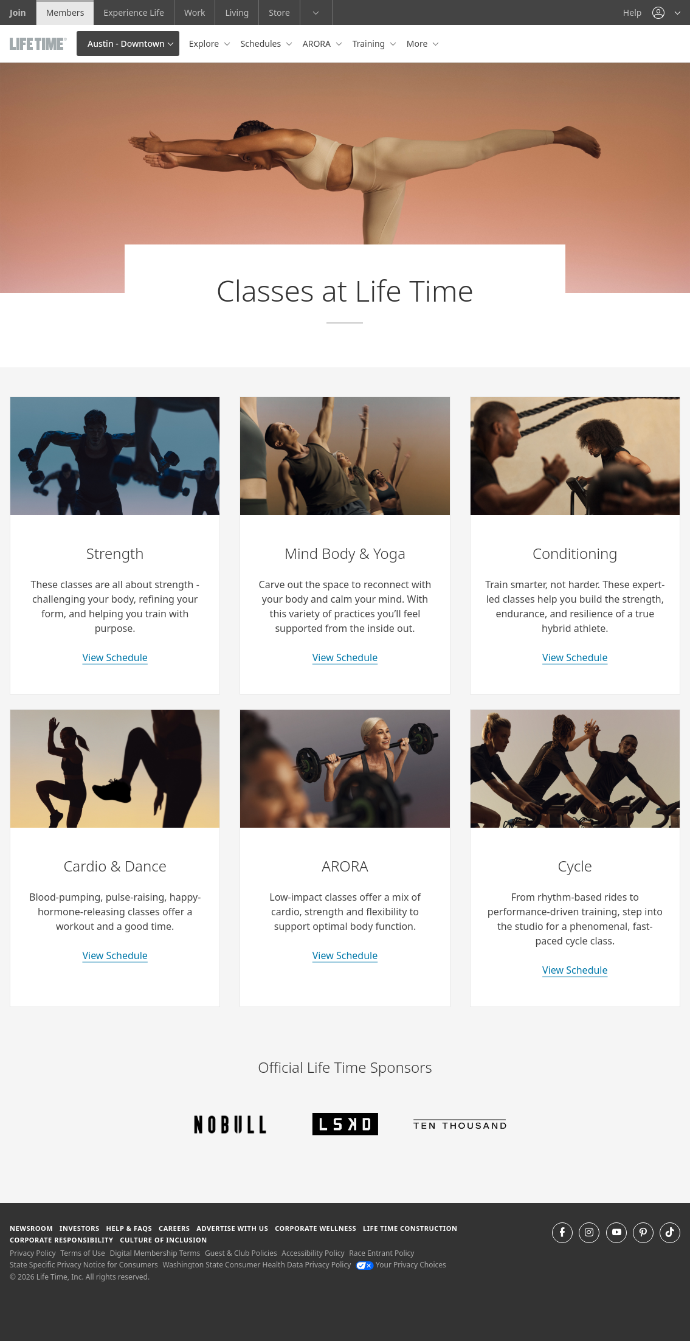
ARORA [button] (318, 43)
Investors (80, 1228)
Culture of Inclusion (163, 1239)
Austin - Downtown (126, 43)
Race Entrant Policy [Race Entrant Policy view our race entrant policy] (381, 1253)
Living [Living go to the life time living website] (237, 12)
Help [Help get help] (632, 12)
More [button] (418, 43)
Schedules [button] (262, 43)
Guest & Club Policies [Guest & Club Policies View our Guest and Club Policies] (241, 1253)
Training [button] (370, 43)
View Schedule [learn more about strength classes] (114, 657)
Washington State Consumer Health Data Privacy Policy (256, 1265)
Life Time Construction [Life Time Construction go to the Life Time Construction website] (410, 1228)
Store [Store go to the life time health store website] (279, 12)
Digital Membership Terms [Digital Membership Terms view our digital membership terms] (154, 1253)
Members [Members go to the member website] (65, 12)
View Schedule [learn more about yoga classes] (345, 657)
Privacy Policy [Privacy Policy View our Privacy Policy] (33, 1253)
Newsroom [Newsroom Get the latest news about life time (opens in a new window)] (31, 1228)
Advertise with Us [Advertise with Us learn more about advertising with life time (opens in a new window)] (232, 1228)
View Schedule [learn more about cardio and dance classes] (114, 955)
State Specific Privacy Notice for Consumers (84, 1265)
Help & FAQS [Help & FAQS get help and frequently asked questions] (129, 1228)
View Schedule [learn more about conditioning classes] (574, 657)
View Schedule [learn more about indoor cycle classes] (574, 970)
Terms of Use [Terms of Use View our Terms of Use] (82, 1253)
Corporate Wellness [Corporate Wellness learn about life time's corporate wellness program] (315, 1228)
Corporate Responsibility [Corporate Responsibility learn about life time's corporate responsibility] (61, 1239)
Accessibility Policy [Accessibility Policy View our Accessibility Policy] (312, 1253)
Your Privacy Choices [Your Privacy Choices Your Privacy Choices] (401, 1265)
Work (194, 12)
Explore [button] (205, 43)
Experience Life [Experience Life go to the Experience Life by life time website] (133, 12)
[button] (666, 12)
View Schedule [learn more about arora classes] (345, 955)
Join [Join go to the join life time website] (18, 12)
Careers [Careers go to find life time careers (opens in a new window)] (174, 1228)
